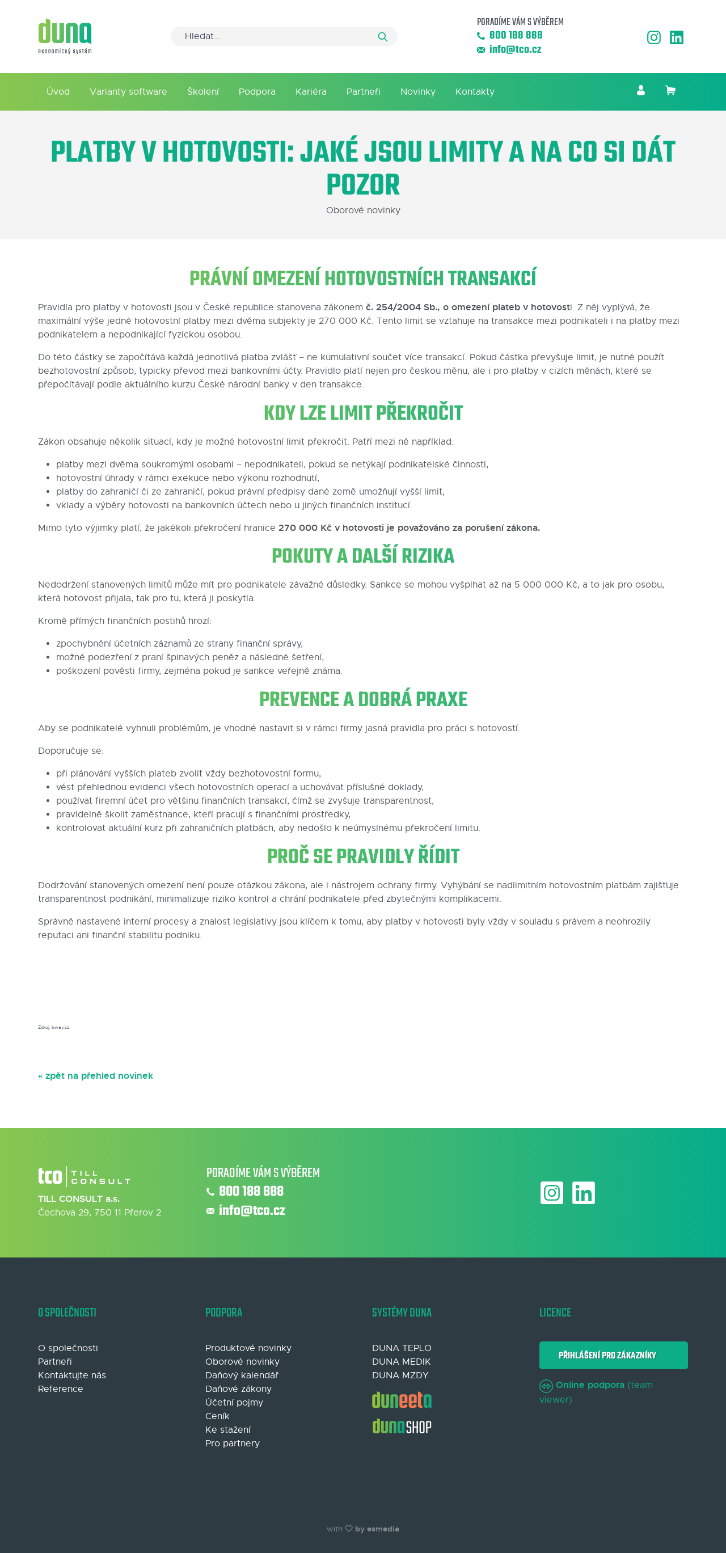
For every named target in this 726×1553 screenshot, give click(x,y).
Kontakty (475, 92)
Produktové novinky (248, 1348)
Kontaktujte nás (72, 1375)
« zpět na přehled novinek (95, 1076)
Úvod (58, 92)
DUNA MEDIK (401, 1362)
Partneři (364, 92)
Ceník (217, 1416)
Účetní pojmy (234, 1402)
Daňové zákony (238, 1389)
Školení (203, 92)
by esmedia (377, 1529)
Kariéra (311, 92)
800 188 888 (510, 36)
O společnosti (68, 1348)
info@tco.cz (509, 50)
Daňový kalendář (241, 1375)
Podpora (257, 92)
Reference (60, 1389)
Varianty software (128, 92)
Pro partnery (232, 1443)
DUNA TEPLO (402, 1348)
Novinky (418, 92)
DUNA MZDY (400, 1375)
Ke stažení (228, 1430)
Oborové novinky (242, 1362)
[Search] (284, 36)
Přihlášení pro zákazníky (605, 1356)
